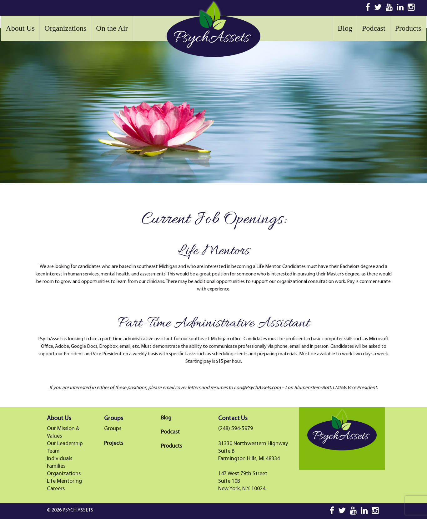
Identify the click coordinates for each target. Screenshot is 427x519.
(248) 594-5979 (235, 429)
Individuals (59, 459)
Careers (56, 489)
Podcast (373, 28)
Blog (345, 28)
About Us (20, 28)
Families (56, 466)
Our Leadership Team (65, 447)
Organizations (65, 28)
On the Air (112, 28)
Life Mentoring (64, 481)
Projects (113, 443)
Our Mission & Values (63, 432)
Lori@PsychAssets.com (257, 387)
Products (408, 28)
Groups (112, 429)
